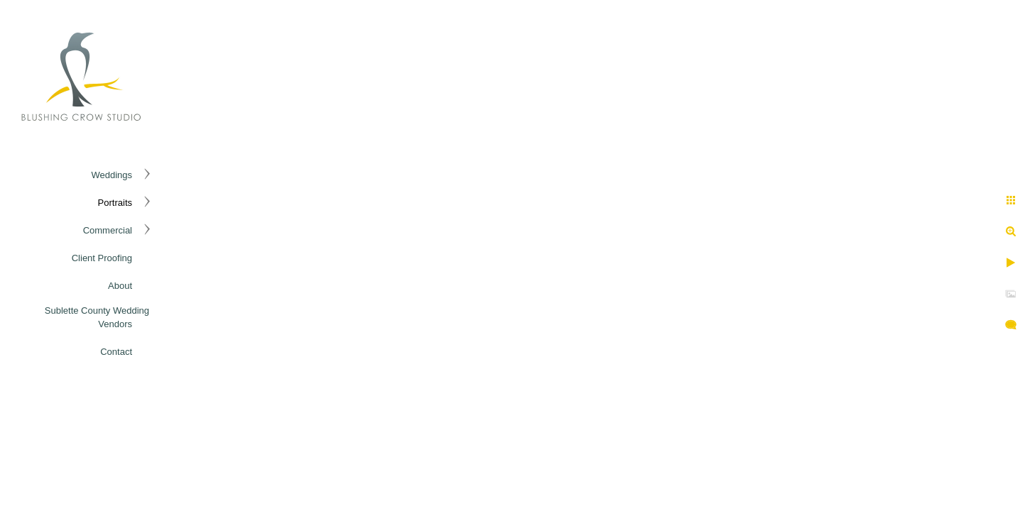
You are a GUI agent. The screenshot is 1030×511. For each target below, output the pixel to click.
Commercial (107, 230)
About (120, 285)
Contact (116, 351)
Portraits (115, 202)
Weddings (111, 175)
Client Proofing (102, 258)
